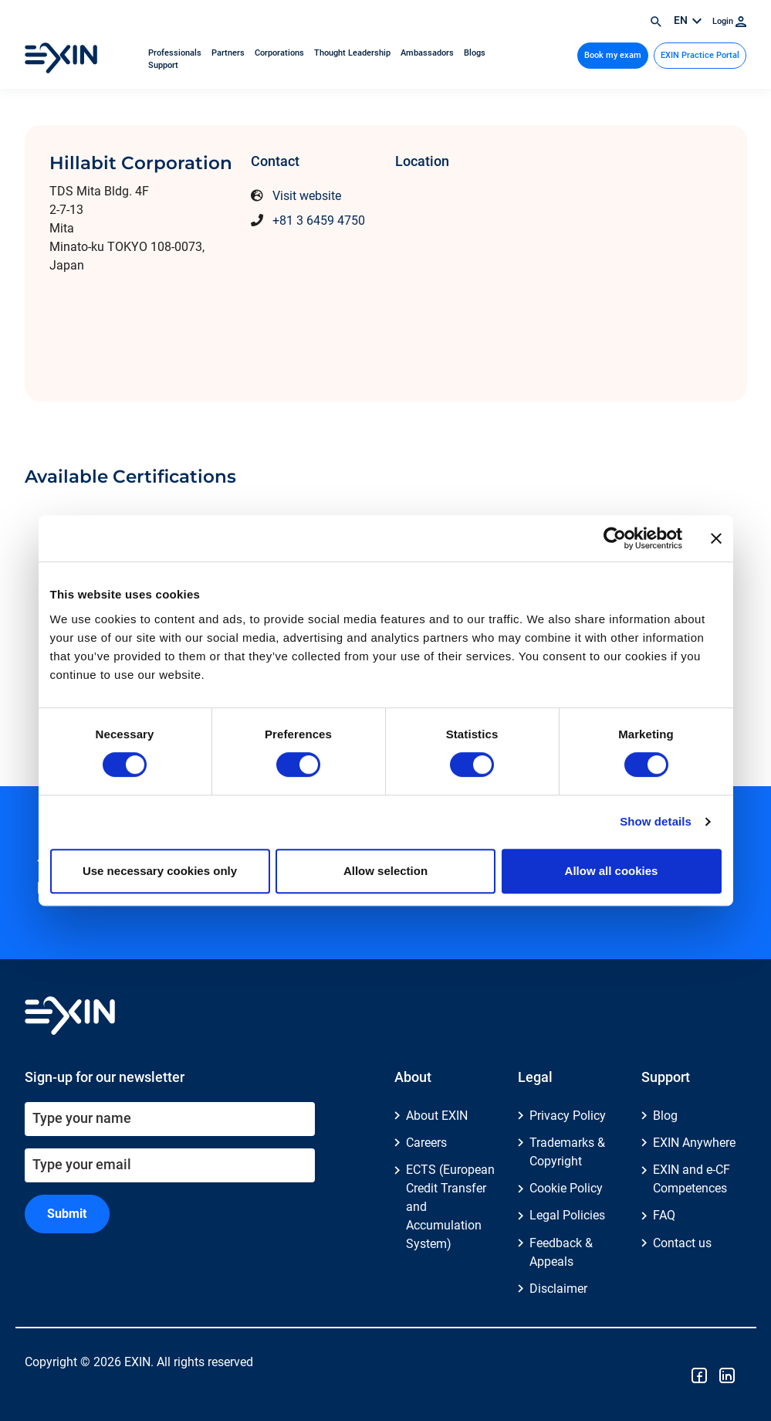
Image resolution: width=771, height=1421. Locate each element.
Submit (66, 1213)
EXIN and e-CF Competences (691, 1178)
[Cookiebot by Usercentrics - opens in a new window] (614, 538)
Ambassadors (428, 53)
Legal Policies (567, 1215)
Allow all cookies (611, 870)
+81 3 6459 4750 (318, 220)
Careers (426, 1142)
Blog (665, 1115)
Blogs (474, 53)
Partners (229, 53)
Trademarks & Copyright (567, 1151)
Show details (656, 821)
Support (163, 65)
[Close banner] (716, 538)
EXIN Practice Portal (700, 55)
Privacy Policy (567, 1115)
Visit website (306, 195)
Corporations (280, 53)
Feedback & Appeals (561, 1252)
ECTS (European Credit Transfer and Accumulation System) (450, 1206)
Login (729, 21)
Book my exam (612, 55)
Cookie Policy (566, 1188)
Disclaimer (558, 1288)
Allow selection (385, 870)
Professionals (176, 53)
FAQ (664, 1215)
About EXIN (437, 1115)
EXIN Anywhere (694, 1142)
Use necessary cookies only (160, 870)
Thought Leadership (353, 53)
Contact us (682, 1243)
